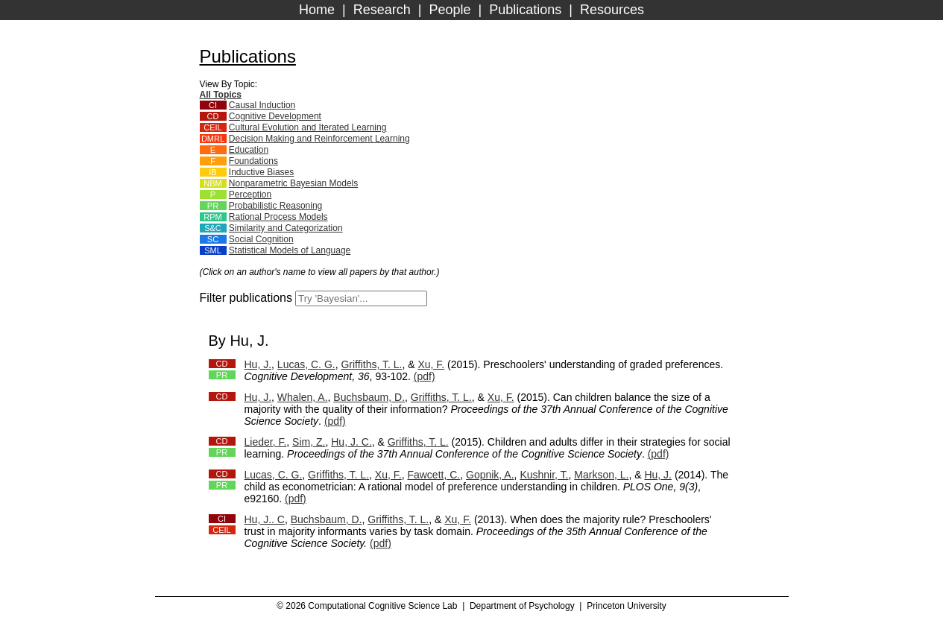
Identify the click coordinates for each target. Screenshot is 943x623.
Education (248, 150)
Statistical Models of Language (289, 250)
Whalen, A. (302, 397)
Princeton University (626, 606)
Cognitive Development (275, 116)
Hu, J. (258, 364)
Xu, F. (430, 364)
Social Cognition (261, 239)
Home (317, 9)
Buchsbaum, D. (369, 397)
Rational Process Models (278, 217)
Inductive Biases (261, 172)
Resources (612, 9)
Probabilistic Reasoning (275, 205)
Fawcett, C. (433, 475)
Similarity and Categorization (286, 228)
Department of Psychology (522, 606)
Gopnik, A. (490, 475)
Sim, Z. (308, 442)
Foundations (253, 161)
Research (382, 9)
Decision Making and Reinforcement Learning (319, 138)
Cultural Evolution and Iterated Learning (307, 127)
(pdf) (424, 376)
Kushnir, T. (544, 475)
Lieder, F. (266, 442)
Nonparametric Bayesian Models (293, 183)
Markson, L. (601, 475)
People (449, 9)
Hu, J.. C (265, 519)
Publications (525, 9)
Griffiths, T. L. (371, 364)
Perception (250, 194)
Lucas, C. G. (306, 364)
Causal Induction (262, 105)
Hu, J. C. (351, 442)
